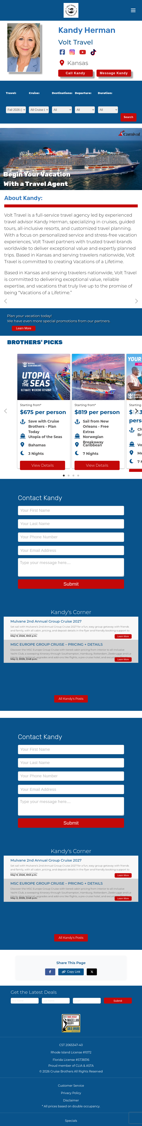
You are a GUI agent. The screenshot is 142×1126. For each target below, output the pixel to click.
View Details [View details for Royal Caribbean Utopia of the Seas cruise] (42, 465)
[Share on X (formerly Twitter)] (92, 971)
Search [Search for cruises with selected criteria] (128, 117)
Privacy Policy (71, 1093)
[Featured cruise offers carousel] (71, 411)
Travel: (11, 93)
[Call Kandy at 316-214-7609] (75, 73)
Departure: (83, 93)
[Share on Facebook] (50, 971)
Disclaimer (71, 1100)
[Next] (136, 411)
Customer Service (71, 1085)
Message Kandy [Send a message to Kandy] (114, 73)
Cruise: (34, 93)
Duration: (105, 93)
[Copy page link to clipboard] (71, 971)
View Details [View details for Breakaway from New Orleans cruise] (97, 465)
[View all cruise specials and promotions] (71, 322)
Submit (71, 584)
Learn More (23, 328)
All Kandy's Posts (71, 698)
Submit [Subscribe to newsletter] (118, 1000)
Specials (71, 1120)
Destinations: (61, 93)
